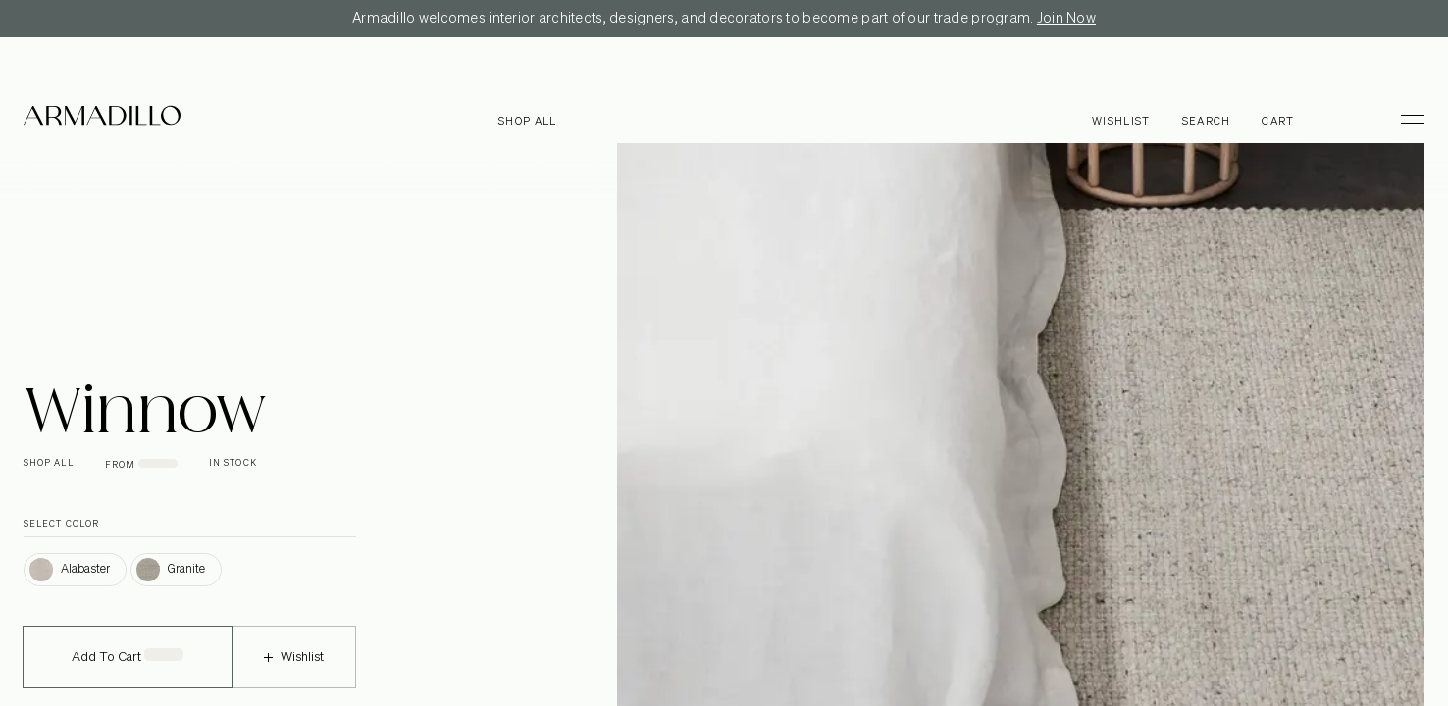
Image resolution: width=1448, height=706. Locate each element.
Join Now (1066, 18)
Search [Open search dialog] (1206, 121)
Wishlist (294, 670)
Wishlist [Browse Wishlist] (1121, 121)
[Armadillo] (102, 118)
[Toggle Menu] (1403, 118)
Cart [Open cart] (1278, 121)
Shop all (527, 121)
